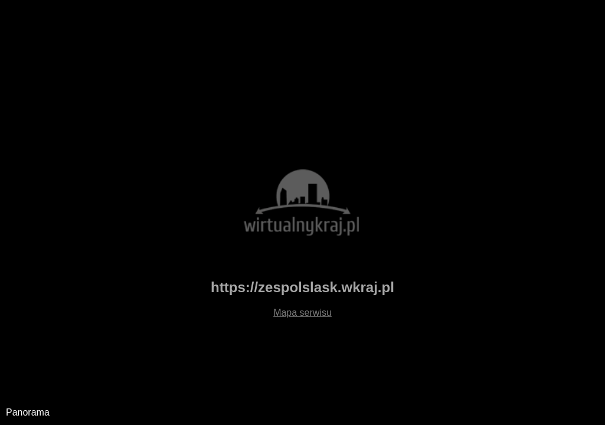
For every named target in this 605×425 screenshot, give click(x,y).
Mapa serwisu (302, 313)
